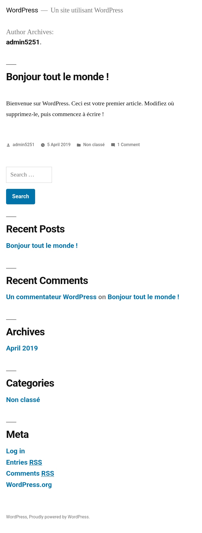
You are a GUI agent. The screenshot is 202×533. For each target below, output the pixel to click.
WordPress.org (29, 485)
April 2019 (22, 348)
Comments (30, 473)
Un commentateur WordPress (51, 297)
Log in (15, 451)
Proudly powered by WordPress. (59, 516)
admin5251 (24, 144)
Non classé (94, 144)
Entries (24, 462)
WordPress (22, 10)
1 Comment (128, 144)
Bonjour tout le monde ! (57, 77)
